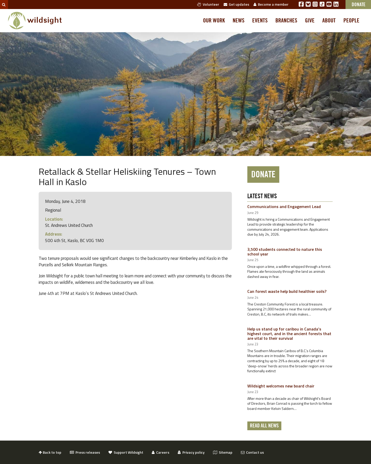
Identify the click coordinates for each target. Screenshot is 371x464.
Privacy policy (191, 452)
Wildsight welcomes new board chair (280, 386)
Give (310, 20)
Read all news (264, 425)
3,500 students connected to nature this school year (284, 251)
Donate (263, 174)
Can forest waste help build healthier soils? (286, 291)
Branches (286, 20)
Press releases (85, 452)
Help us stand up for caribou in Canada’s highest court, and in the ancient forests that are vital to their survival (289, 333)
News (238, 20)
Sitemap (222, 452)
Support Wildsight (125, 452)
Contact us (252, 452)
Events (260, 20)
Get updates (236, 4)
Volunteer (208, 4)
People (351, 20)
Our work (214, 20)
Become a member (271, 4)
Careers (160, 452)
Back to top (50, 452)
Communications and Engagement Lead (284, 206)
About (329, 20)
